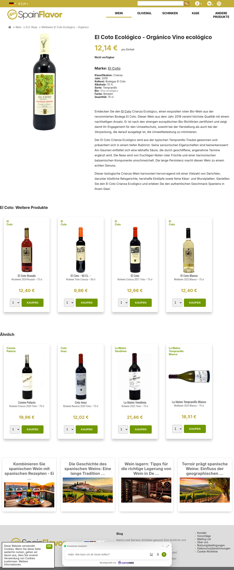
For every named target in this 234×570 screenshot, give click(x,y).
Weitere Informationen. (16, 563)
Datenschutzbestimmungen (213, 548)
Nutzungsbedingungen (211, 545)
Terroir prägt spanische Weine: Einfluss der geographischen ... (205, 469)
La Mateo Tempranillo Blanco (176, 351)
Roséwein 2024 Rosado (23, 279)
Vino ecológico (109, 90)
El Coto (114, 68)
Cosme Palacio (11, 349)
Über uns (202, 542)
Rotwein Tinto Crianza (77, 279)
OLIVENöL (144, 13)
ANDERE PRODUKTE (221, 15)
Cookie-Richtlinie (207, 551)
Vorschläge (204, 535)
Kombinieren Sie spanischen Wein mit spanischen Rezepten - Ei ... (29, 471)
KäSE (195, 13)
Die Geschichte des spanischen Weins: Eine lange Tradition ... (87, 469)
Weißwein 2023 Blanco (185, 279)
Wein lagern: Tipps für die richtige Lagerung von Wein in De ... (146, 469)
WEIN (119, 13)
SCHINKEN (170, 13)
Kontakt (201, 532)
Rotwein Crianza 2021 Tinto (132, 279)
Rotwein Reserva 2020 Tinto (77, 406)
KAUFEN (32, 302)
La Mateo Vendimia (121, 349)
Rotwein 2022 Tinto (131, 406)
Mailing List (204, 539)
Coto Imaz (64, 349)
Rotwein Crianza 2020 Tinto (23, 406)
